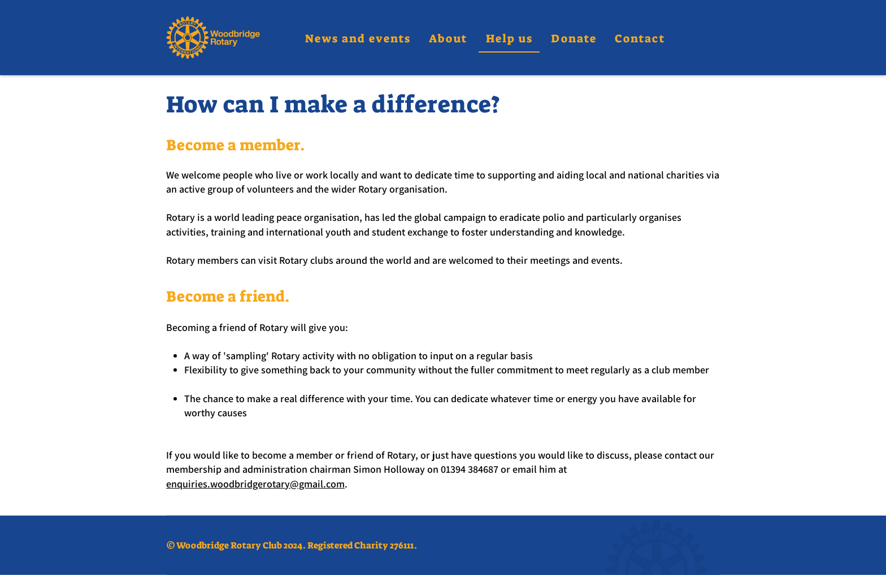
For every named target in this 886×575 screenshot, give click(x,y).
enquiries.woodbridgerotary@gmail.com (255, 483)
